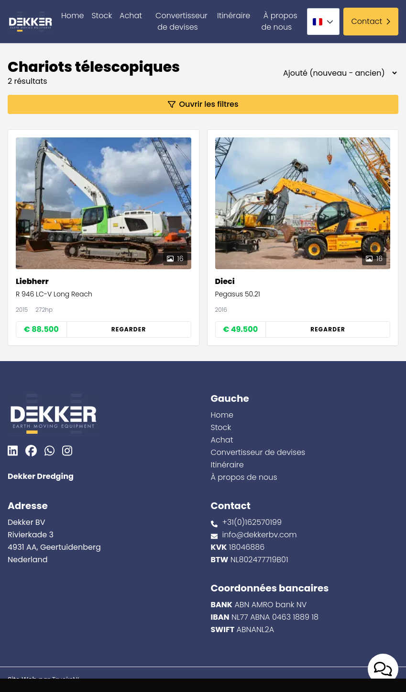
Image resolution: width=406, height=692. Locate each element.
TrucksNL (66, 679)
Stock (101, 15)
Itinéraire (233, 15)
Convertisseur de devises (181, 21)
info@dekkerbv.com (259, 534)
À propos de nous (279, 21)
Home (72, 15)
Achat (131, 15)
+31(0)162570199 (252, 522)
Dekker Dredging (41, 476)
